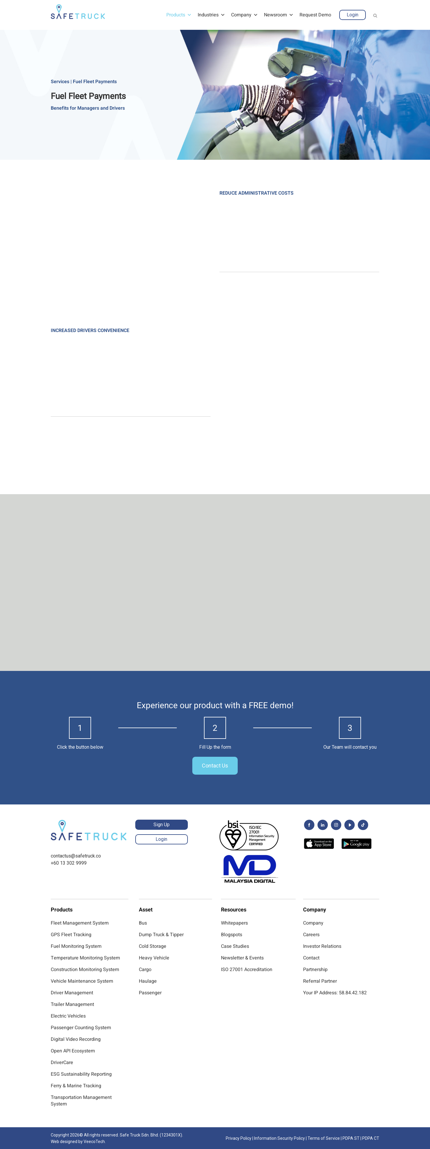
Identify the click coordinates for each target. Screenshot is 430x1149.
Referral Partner (320, 981)
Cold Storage (152, 946)
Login (352, 15)
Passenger (150, 993)
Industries (211, 15)
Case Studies (235, 946)
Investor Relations (322, 946)
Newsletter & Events (242, 958)
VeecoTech (94, 1141)
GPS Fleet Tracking (71, 934)
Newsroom (279, 15)
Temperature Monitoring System (85, 958)
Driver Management (72, 993)
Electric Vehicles (68, 1016)
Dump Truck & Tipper (161, 934)
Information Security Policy (279, 1138)
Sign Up (161, 824)
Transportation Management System (81, 1100)
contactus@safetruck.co (76, 856)
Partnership (315, 969)
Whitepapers (234, 923)
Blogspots (231, 934)
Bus (143, 923)
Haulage (148, 981)
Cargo (145, 969)
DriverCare (62, 1062)
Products (179, 15)
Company (244, 15)
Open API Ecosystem (73, 1051)
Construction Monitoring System (85, 969)
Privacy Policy (238, 1138)
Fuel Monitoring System (76, 946)
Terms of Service (324, 1138)
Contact (311, 958)
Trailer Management (72, 1004)
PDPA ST (351, 1138)
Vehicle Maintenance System (82, 981)
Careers (311, 934)
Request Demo (315, 14)
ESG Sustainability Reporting (81, 1074)
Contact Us (215, 765)
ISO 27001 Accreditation (246, 969)
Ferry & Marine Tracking (76, 1086)
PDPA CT (370, 1138)
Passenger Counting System (81, 1027)
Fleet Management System (80, 923)
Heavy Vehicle (154, 958)
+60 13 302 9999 (69, 863)
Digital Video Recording (76, 1039)
